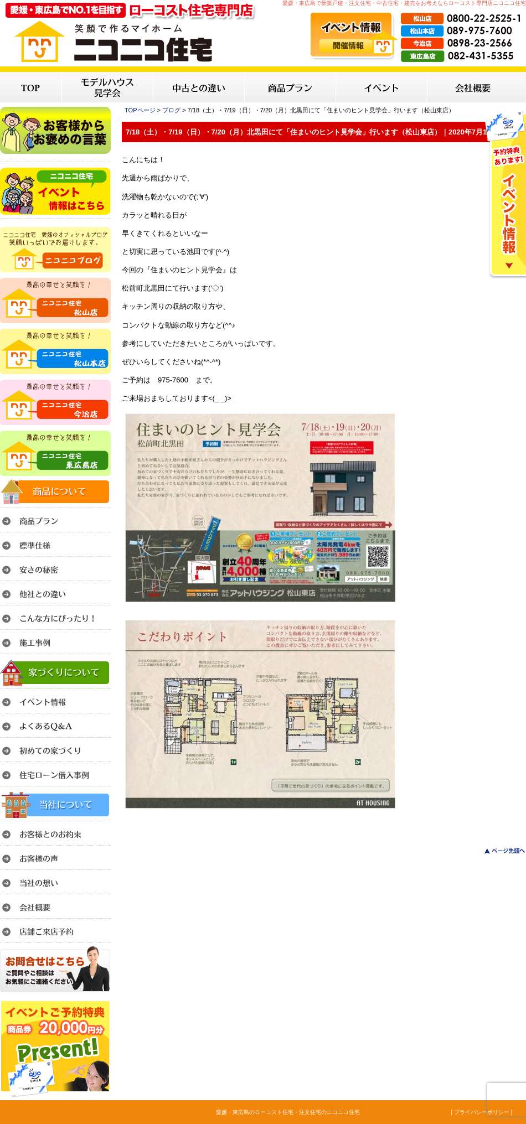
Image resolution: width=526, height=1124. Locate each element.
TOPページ (140, 110)
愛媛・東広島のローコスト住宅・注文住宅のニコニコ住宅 (288, 1112)
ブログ (171, 110)
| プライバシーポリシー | (481, 1112)
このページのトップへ (498, 851)
